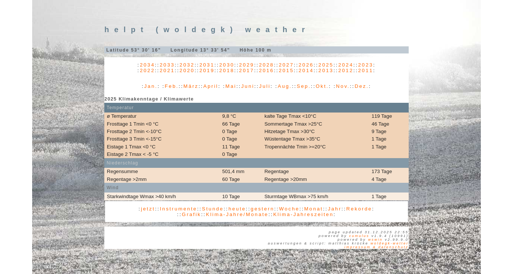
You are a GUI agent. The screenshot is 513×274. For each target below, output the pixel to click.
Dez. (361, 86)
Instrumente (178, 209)
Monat (313, 209)
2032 (186, 65)
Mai (230, 86)
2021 (167, 70)
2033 (167, 65)
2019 (206, 70)
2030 (226, 65)
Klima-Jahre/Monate (237, 214)
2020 (186, 70)
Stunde (213, 209)
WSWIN (375, 239)
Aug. (285, 86)
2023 (365, 65)
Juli (265, 86)
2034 (147, 65)
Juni (247, 86)
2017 (246, 70)
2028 (266, 65)
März (191, 86)
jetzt (148, 209)
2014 (306, 70)
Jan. (151, 86)
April (210, 86)
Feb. (172, 86)
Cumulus (359, 236)
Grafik (191, 214)
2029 (246, 65)
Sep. (304, 86)
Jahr (335, 209)
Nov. (343, 86)
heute (237, 209)
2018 (226, 70)
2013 (326, 70)
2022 (147, 70)
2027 (286, 65)
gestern (262, 209)
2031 (206, 65)
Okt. (322, 86)
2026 (306, 65)
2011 (365, 70)
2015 (286, 70)
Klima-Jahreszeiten (303, 214)
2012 (345, 70)
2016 (266, 70)
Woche (289, 209)
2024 (345, 65)
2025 (326, 65)
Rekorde (359, 209)
